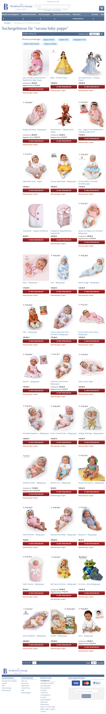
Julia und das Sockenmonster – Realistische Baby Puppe (35, 79)
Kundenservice (51, 1)
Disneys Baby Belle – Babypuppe (63, 181)
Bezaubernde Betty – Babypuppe (63, 535)
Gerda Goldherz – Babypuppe (34, 636)
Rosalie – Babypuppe (59, 636)
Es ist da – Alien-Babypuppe (89, 584)
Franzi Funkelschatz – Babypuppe (64, 433)
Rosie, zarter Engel (85, 381)
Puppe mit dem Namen (31, 44)
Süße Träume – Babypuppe (33, 584)
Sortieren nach (83, 34)
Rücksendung (6, 690)
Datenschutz (25, 686)
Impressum (25, 683)
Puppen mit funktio (50, 44)
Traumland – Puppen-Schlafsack (35, 231)
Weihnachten (44, 704)
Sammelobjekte (45, 700)
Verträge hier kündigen (9, 681)
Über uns (24, 681)
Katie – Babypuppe (30, 282)
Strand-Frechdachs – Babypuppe (91, 483)
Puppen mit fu (63, 40)
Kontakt (4, 683)
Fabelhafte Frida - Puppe (32, 181)
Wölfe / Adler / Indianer (47, 709)
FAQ (58, 1)
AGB (22, 690)
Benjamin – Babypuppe (87, 535)
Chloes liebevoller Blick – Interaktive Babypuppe (60, 333)
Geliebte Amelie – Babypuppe (34, 483)
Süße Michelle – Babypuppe (34, 535)
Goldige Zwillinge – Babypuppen (91, 433)
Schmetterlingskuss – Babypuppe (36, 433)
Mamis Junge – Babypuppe (88, 282)
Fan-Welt (43, 697)
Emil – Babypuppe (58, 282)
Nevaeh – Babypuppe (31, 381)
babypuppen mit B (79, 40)
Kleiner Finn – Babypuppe (61, 483)
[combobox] (53, 6)
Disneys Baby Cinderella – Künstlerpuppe (88, 182)
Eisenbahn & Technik (47, 683)
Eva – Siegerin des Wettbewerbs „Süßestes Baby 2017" (90, 130)
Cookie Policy (25, 688)
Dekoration (44, 702)
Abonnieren (86, 696)
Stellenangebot (26, 693)
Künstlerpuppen (45, 686)
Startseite (7, 23)
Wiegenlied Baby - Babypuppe (34, 129)
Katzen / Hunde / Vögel (47, 707)
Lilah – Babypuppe (30, 332)
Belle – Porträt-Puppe (59, 78)
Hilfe (3, 686)
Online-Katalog (6, 688)
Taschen (43, 711)
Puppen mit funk (48, 40)
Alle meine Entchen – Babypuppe (64, 584)
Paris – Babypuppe (85, 636)
